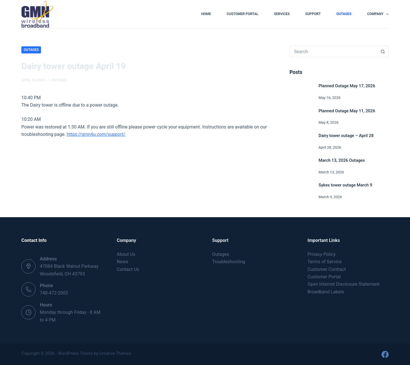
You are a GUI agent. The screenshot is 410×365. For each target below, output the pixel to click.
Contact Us (128, 269)
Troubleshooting (228, 261)
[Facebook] (385, 354)
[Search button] (383, 51)
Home (206, 14)
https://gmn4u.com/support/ (96, 134)
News (122, 261)
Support (313, 14)
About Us (126, 254)
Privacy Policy (322, 254)
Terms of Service (325, 261)
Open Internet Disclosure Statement (344, 284)
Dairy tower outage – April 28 (346, 135)
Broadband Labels (326, 292)
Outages (343, 14)
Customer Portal (242, 14)
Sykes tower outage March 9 (345, 185)
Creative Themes (115, 353)
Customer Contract (327, 269)
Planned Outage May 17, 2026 (347, 85)
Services (282, 14)
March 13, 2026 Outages (342, 160)
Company (378, 14)
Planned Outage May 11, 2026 (347, 110)
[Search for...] (333, 51)
